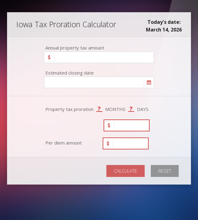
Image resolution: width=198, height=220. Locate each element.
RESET (164, 171)
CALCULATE (125, 171)
